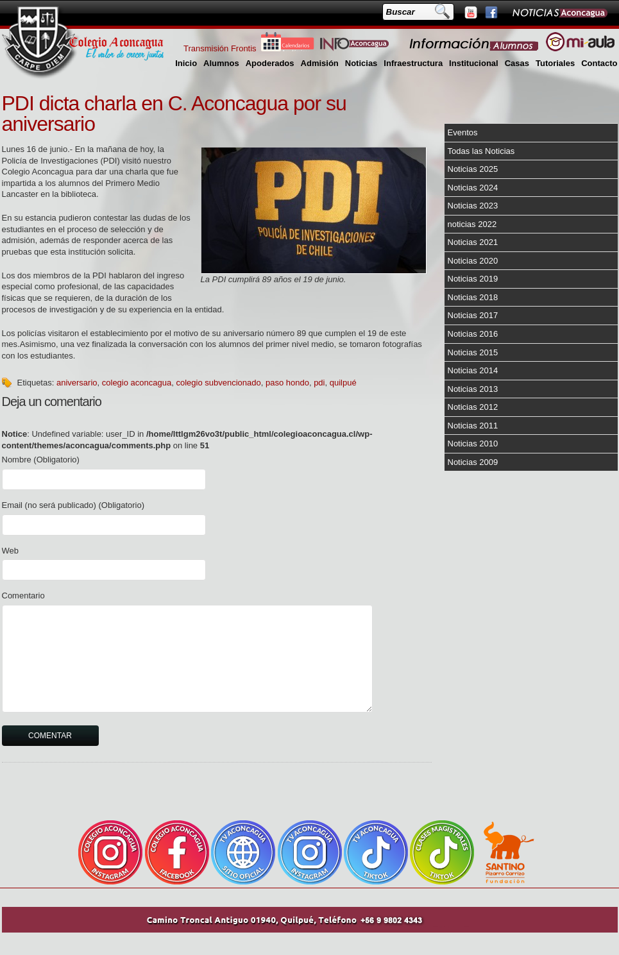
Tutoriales (555, 63)
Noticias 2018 (473, 297)
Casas (517, 63)
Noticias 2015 (473, 352)
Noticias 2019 (473, 278)
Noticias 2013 (473, 389)
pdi (319, 382)
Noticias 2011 (473, 425)
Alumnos (221, 63)
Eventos (463, 132)
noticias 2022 (472, 224)
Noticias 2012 (473, 407)
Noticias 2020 (473, 261)
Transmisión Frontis (220, 48)
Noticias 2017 (473, 315)
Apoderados (270, 63)
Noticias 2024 (473, 187)
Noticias (361, 63)
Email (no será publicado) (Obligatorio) (73, 505)
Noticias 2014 (473, 370)
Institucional (473, 63)
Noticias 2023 (473, 205)
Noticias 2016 (473, 334)
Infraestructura (413, 63)
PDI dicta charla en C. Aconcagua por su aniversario (174, 113)
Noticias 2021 (473, 242)
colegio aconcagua (136, 382)
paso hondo (287, 382)
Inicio (186, 63)
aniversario (77, 382)
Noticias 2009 (473, 462)
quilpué (343, 382)
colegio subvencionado (218, 382)
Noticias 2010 (473, 443)
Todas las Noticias (481, 151)
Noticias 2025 (473, 169)
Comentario (23, 595)
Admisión (320, 63)
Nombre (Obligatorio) (41, 459)
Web (10, 550)
